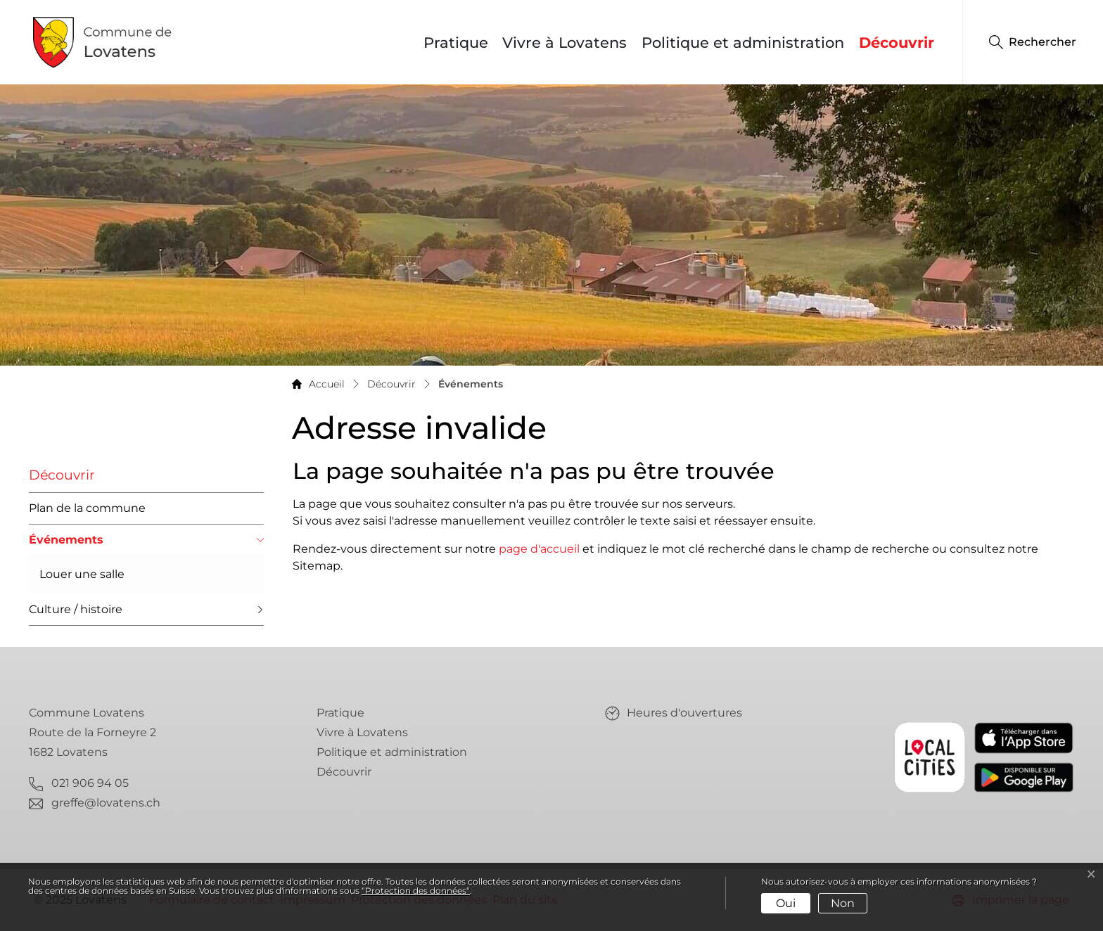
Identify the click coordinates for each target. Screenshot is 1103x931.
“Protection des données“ (416, 890)
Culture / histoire (75, 609)
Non (843, 903)
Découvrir (896, 42)
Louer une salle (82, 574)
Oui (786, 903)
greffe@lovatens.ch (105, 802)
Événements (66, 544)
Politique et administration (743, 42)
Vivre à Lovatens (564, 42)
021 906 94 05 (90, 783)
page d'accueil (539, 549)
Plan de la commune (87, 508)
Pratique (455, 42)
